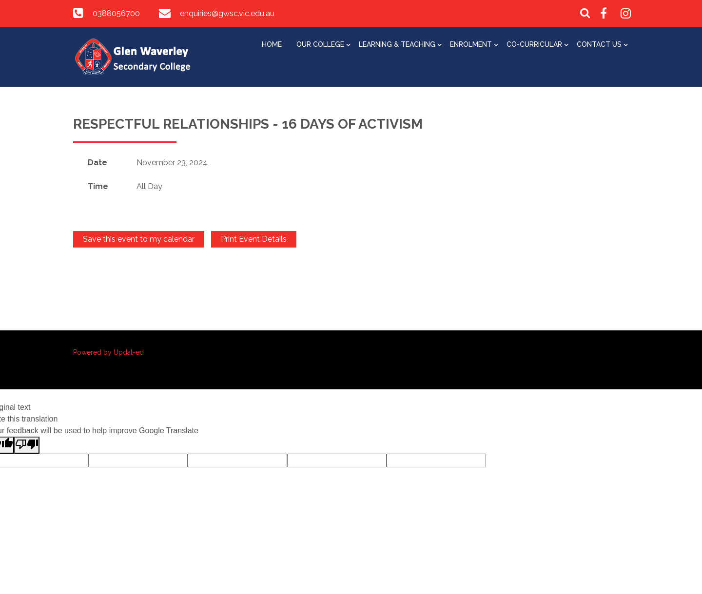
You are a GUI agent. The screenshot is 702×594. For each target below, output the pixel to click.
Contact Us (599, 44)
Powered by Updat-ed (108, 352)
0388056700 (116, 13)
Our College (320, 44)
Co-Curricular (534, 44)
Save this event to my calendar (139, 239)
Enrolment (471, 44)
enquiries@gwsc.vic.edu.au (227, 13)
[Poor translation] (26, 445)
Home (272, 44)
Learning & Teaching (397, 44)
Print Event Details (254, 239)
